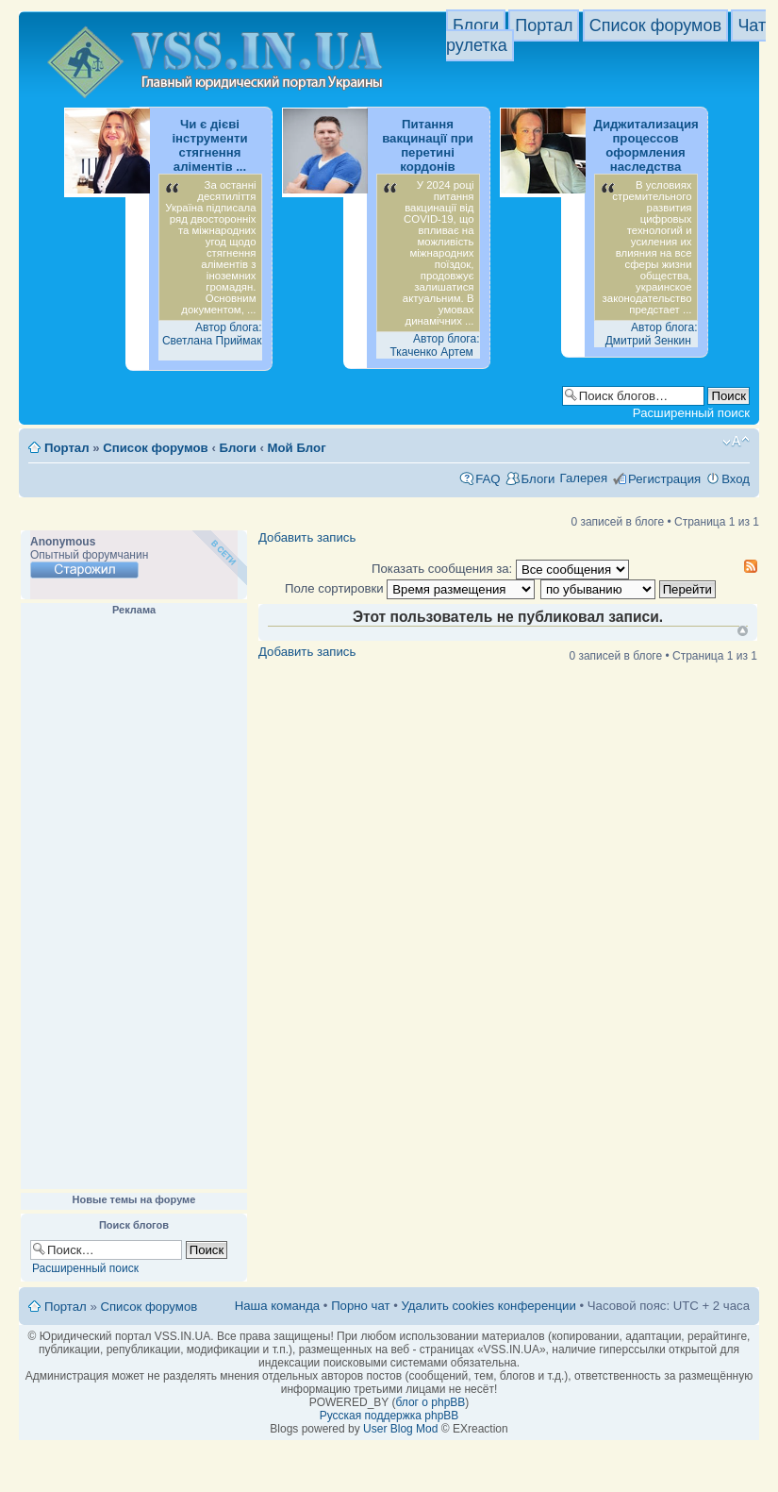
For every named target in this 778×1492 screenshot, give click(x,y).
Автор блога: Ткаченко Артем (434, 345)
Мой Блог (297, 448)
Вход (735, 479)
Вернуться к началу (742, 631)
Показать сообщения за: (500, 569)
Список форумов (655, 25)
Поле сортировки (410, 588)
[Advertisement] (133, 903)
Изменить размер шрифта (736, 441)
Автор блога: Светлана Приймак (212, 334)
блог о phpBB (430, 1402)
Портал (543, 25)
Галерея (583, 478)
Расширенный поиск (691, 413)
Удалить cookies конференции (488, 1306)
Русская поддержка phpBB (389, 1415)
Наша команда (277, 1306)
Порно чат (360, 1306)
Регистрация (664, 479)
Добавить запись (307, 537)
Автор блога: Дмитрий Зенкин (651, 334)
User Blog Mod (400, 1428)
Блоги (476, 25)
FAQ (487, 479)
